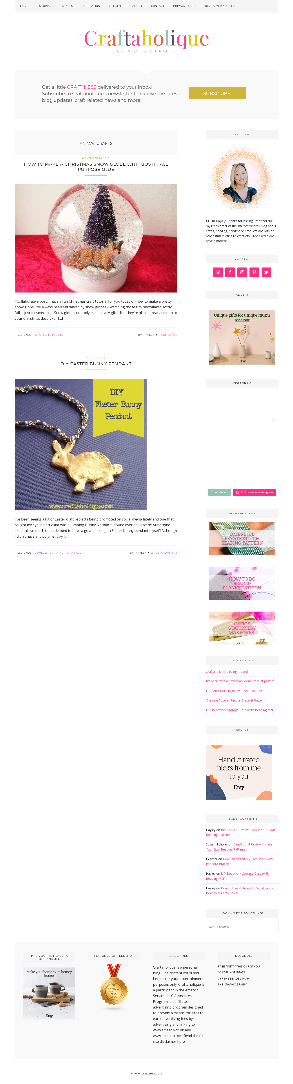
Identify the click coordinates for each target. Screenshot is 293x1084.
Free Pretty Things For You (239, 966)
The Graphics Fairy (232, 984)
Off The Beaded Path (233, 978)
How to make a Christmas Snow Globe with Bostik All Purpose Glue (96, 167)
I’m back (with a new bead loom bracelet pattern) (241, 681)
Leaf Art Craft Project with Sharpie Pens (234, 691)
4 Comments (167, 334)
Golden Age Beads (232, 972)
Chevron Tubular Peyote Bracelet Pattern (235, 700)
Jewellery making (49, 552)
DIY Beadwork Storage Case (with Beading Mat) (240, 710)
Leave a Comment (163, 552)
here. (181, 1041)
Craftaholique (147, 42)
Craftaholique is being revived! (227, 671)
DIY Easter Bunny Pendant (96, 363)
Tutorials (56, 334)
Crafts (40, 334)
